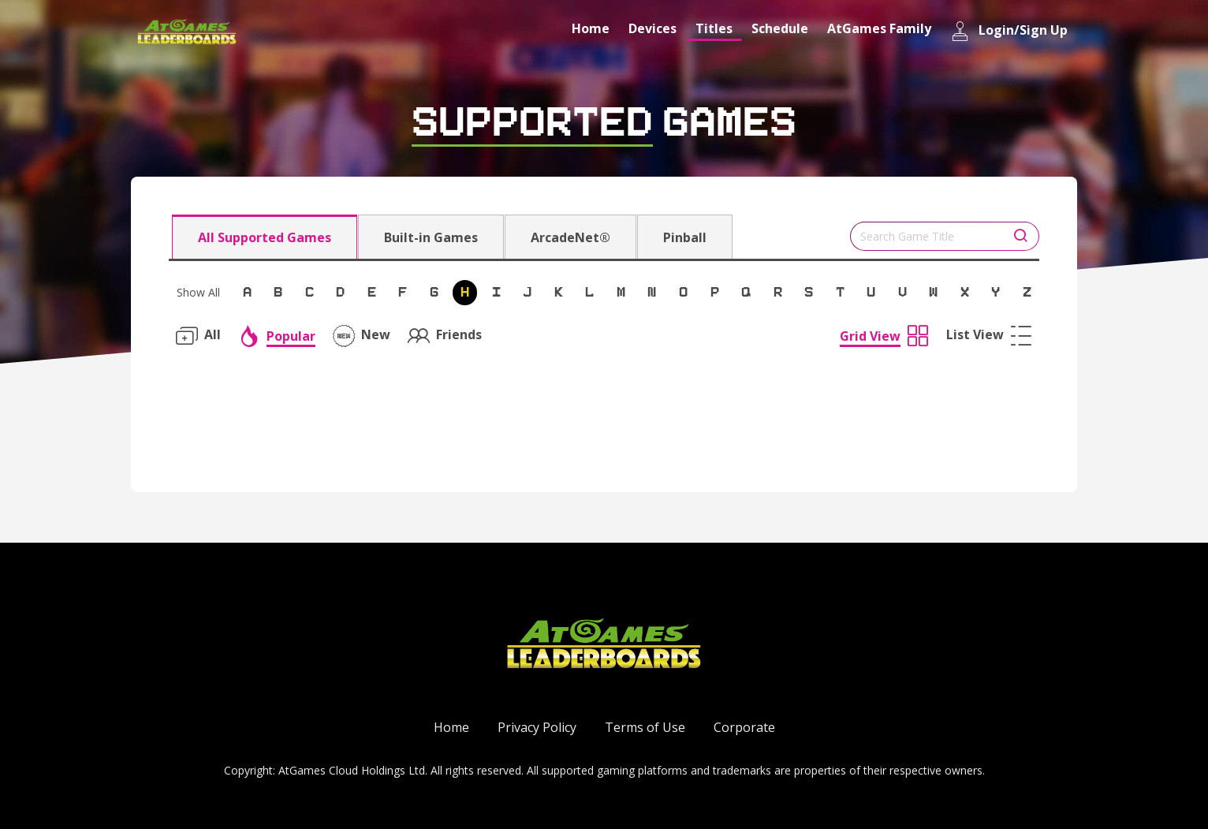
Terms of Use (645, 727)
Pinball (685, 237)
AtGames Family (879, 28)
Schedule (779, 28)
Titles (714, 28)
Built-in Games (431, 237)
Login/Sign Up (1009, 31)
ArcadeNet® (570, 237)
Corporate (744, 727)
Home (591, 28)
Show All (198, 292)
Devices (652, 28)
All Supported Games (264, 237)
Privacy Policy (537, 727)
